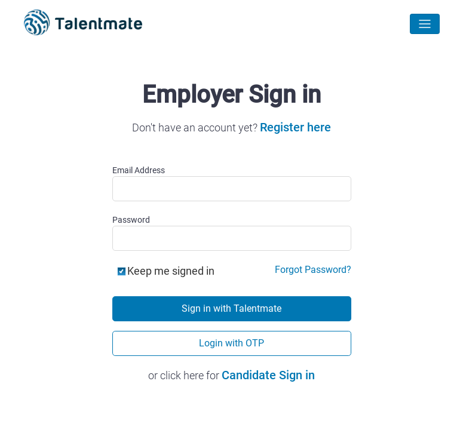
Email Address (138, 170)
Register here (295, 127)
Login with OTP (231, 343)
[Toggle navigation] (425, 24)
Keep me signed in (170, 271)
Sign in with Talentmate (231, 308)
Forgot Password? (313, 270)
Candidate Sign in (268, 375)
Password (131, 220)
